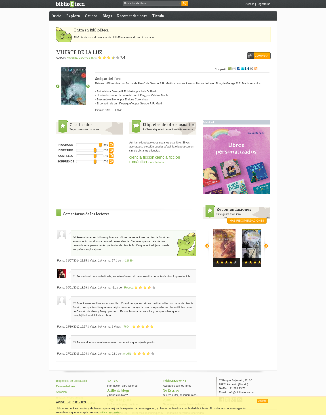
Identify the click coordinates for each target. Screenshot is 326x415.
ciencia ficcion (141, 157)
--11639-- (128, 260)
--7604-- (126, 326)
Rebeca (128, 287)
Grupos (91, 15)
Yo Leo (112, 381)
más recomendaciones (247, 220)
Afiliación (61, 392)
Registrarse (263, 4)
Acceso (250, 4)
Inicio (56, 15)
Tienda (158, 15)
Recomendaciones (132, 15)
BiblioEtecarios (174, 381)
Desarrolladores (65, 386)
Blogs (107, 15)
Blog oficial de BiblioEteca (71, 380)
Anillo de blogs (118, 390)
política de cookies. (110, 412)
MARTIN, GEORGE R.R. (81, 57)
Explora (73, 15)
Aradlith (127, 353)
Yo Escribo (171, 390)
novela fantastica (156, 162)
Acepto (262, 401)
